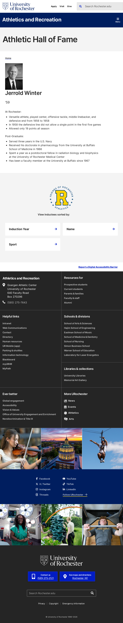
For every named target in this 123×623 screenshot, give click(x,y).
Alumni (68, 302)
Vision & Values (11, 409)
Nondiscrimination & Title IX (18, 418)
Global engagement (13, 400)
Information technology (16, 354)
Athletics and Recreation (31, 19)
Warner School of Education (79, 350)
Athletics (71, 412)
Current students (73, 289)
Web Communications (15, 327)
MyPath (7, 368)
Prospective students (75, 284)
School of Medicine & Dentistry (81, 336)
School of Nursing (74, 341)
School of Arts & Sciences (78, 323)
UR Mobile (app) (11, 345)
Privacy (41, 603)
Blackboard (9, 359)
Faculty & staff (71, 298)
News (69, 400)
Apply (54, 6)
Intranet (7, 323)
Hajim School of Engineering (79, 327)
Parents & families (74, 293)
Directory (8, 336)
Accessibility (10, 405)
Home (8, 58)
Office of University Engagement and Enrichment (29, 414)
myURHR (7, 363)
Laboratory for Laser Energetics (81, 354)
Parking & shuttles (12, 350)
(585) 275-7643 (17, 302)
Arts (69, 419)
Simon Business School (77, 345)
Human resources (12, 341)
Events (70, 407)
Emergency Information (73, 603)
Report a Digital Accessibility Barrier (98, 267)
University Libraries (75, 375)
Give (69, 6)
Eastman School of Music (78, 332)
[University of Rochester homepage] (19, 6)
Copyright (53, 603)
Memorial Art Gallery (75, 380)
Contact (7, 332)
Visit (62, 6)
